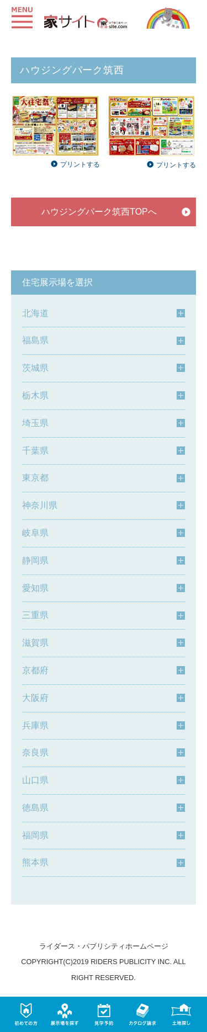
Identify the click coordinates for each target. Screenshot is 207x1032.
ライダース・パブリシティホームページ (103, 946)
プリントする (75, 164)
